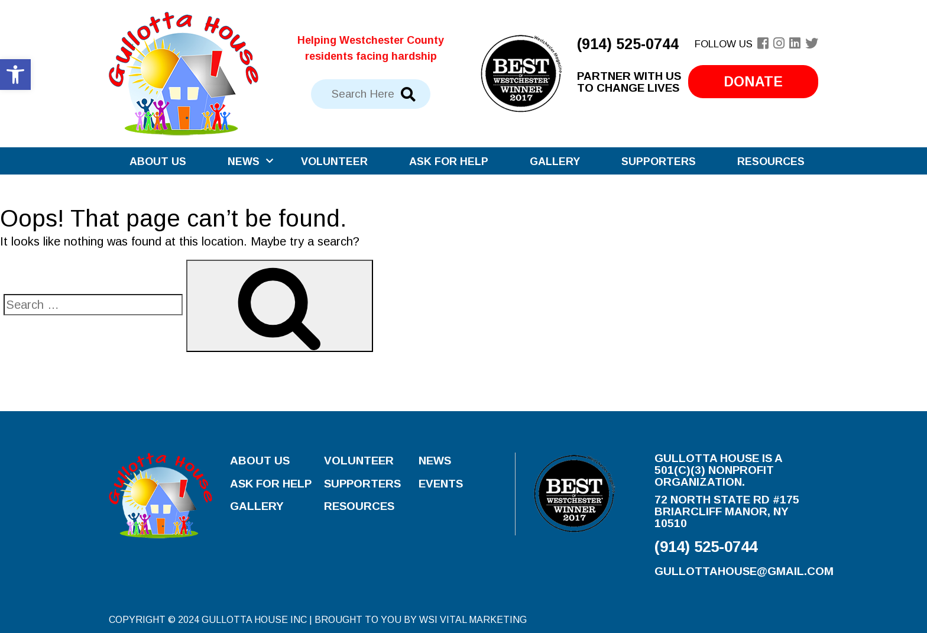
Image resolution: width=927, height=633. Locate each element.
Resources (771, 161)
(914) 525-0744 (628, 43)
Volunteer (334, 161)
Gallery (555, 161)
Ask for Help (448, 161)
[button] (15, 74)
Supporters (658, 161)
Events (441, 483)
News (244, 161)
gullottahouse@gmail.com (744, 571)
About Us (157, 161)
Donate (753, 81)
